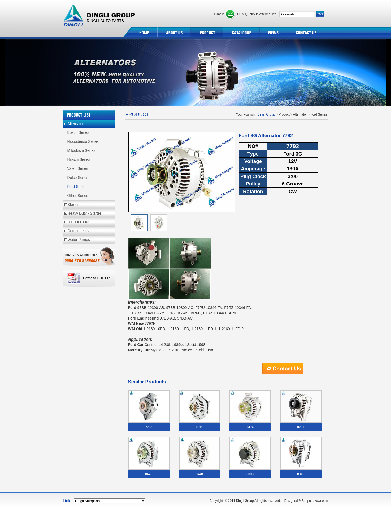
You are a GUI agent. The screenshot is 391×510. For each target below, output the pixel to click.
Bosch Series (78, 132)
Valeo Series (77, 168)
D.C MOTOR (78, 222)
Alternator (76, 124)
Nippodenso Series (83, 141)
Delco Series (77, 177)
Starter (73, 204)
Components (78, 231)
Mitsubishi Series (81, 150)
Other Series (77, 195)
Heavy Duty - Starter (84, 213)
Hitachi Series (78, 159)
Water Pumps (79, 239)
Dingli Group (100, 13)
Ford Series (76, 186)
